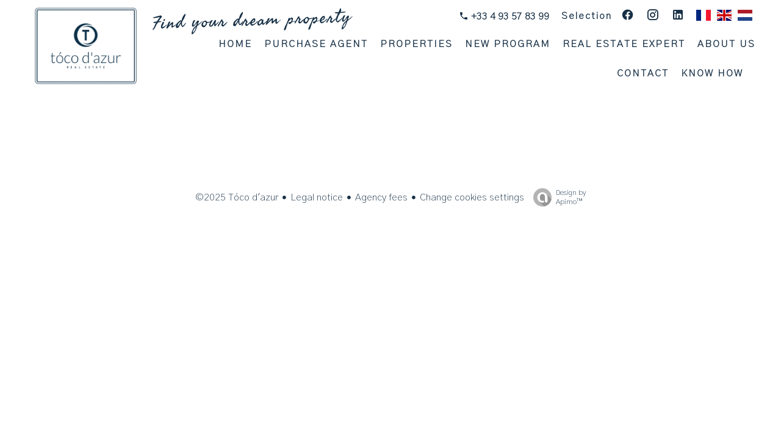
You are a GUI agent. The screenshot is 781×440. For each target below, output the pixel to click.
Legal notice (316, 197)
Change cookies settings (472, 197)
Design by (556, 198)
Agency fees (381, 197)
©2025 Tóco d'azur (236, 197)
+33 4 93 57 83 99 (509, 16)
